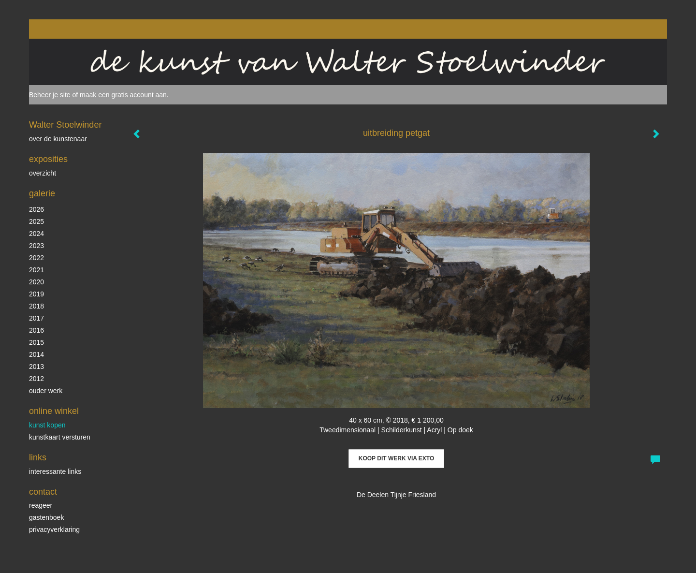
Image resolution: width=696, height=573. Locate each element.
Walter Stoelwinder (65, 125)
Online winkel (54, 411)
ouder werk (45, 391)
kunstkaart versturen (59, 437)
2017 (36, 318)
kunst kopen (47, 425)
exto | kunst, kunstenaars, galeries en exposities (56, 29)
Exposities (48, 159)
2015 (36, 342)
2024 (36, 233)
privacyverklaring (54, 529)
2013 (36, 366)
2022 (36, 258)
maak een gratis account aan (123, 95)
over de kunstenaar (58, 139)
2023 (36, 246)
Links (37, 457)
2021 (36, 270)
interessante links (55, 471)
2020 (36, 282)
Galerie (42, 193)
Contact (43, 492)
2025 (36, 221)
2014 (36, 354)
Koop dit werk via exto (396, 458)
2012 (36, 378)
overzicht (42, 173)
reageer (40, 505)
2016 (36, 330)
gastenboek (46, 517)
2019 (36, 294)
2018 (36, 306)
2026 (36, 209)
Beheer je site (50, 95)
